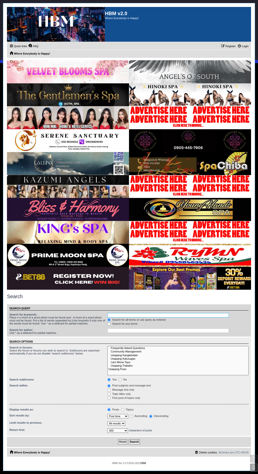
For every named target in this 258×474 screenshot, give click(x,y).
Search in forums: (21, 347)
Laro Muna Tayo (178, 362)
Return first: (17, 429)
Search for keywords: (23, 314)
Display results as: (21, 409)
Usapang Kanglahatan (178, 355)
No (123, 379)
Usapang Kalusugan (178, 359)
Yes (112, 379)
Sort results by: (19, 415)
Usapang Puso (178, 369)
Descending (158, 415)
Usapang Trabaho (178, 366)
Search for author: (21, 329)
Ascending (138, 415)
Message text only (120, 389)
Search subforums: (21, 379)
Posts (113, 409)
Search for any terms (122, 323)
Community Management (178, 351)
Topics (127, 409)
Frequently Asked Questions (178, 348)
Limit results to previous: (25, 422)
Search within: (18, 385)
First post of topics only (123, 397)
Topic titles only (118, 393)
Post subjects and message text (129, 385)
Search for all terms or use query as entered (136, 319)
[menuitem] (33, 46)
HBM (143, 463)
